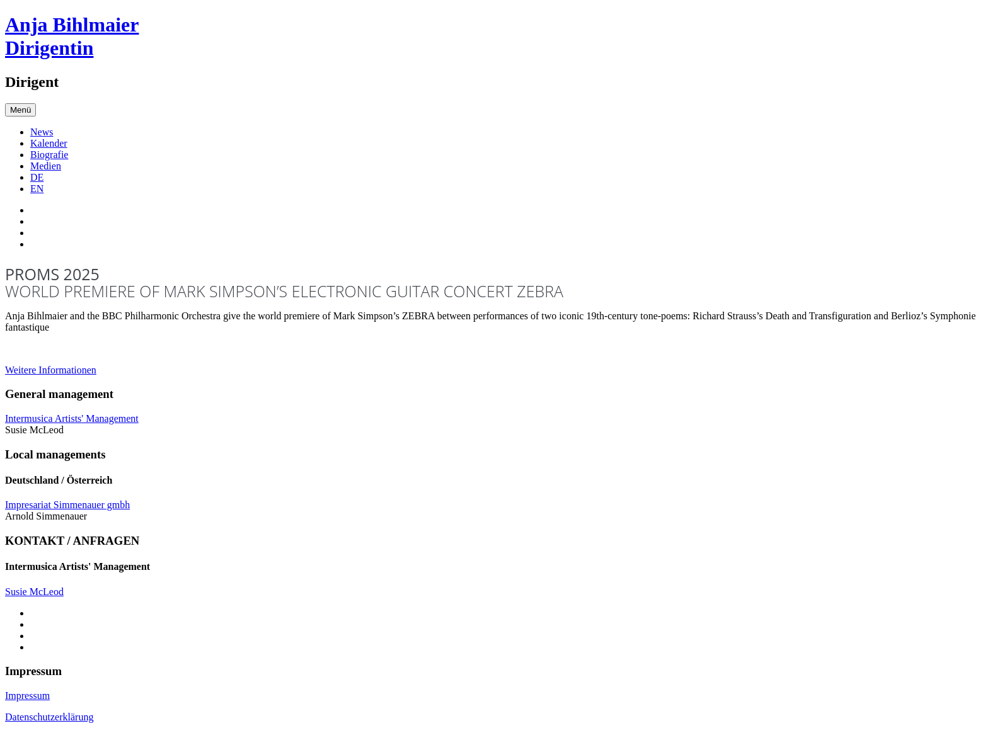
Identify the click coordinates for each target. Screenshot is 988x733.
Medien (45, 166)
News (41, 132)
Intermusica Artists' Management (72, 418)
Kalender (48, 143)
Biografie (49, 154)
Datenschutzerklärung (49, 717)
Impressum (27, 695)
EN (36, 188)
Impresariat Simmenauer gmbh (67, 504)
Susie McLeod (34, 591)
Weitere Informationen (50, 370)
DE (36, 177)
